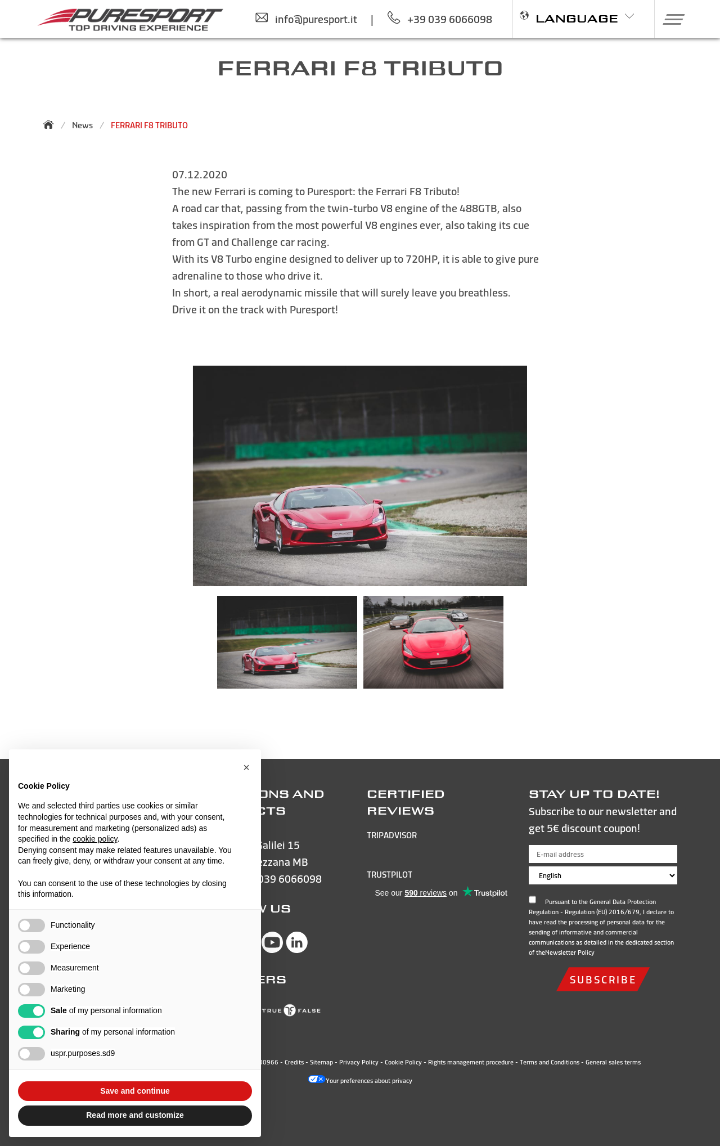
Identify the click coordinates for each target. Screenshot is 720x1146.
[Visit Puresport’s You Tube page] (272, 949)
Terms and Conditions (549, 1062)
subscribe (603, 979)
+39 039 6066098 (279, 878)
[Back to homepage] (52, 124)
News (82, 125)
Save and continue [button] (135, 1090)
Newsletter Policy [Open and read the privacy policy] (570, 952)
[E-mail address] (603, 854)
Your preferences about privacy (360, 1080)
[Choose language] (603, 875)
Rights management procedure (471, 1062)
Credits (294, 1062)
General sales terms (613, 1062)
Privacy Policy (359, 1062)
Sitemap (321, 1062)
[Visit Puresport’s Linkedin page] (297, 949)
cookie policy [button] (95, 838)
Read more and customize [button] (135, 1115)
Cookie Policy (403, 1062)
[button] (669, 19)
